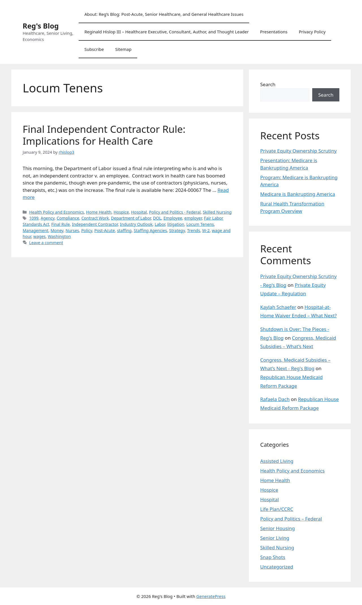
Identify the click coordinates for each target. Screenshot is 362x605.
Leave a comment (46, 242)
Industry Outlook (136, 224)
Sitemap (123, 49)
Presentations (273, 31)
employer (193, 218)
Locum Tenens (200, 224)
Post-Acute (104, 230)
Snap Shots (272, 557)
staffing (124, 230)
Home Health (98, 212)
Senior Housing (277, 528)
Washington (59, 236)
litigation (175, 224)
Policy (86, 230)
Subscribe (94, 49)
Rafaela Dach (275, 399)
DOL (157, 218)
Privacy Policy (312, 31)
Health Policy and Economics (56, 212)
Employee (172, 218)
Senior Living (274, 538)
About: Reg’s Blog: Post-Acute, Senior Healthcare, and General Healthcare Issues (163, 14)
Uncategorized (276, 566)
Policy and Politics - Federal (175, 212)
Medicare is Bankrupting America (297, 194)
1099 (33, 218)
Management (35, 230)
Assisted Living (277, 461)
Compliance (68, 218)
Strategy (177, 230)
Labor (160, 224)
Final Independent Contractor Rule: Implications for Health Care (104, 135)
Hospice (121, 212)
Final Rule (60, 224)
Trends (193, 230)
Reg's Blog (41, 26)
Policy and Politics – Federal (291, 518)
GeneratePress (210, 596)
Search (267, 84)
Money (57, 230)
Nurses (72, 230)
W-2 (206, 230)
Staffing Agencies (150, 230)
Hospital (139, 212)
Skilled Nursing (217, 212)
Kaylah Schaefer (278, 307)
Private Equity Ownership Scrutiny (298, 151)
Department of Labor (131, 218)
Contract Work (95, 218)
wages (39, 236)
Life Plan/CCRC (276, 509)
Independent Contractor (95, 224)
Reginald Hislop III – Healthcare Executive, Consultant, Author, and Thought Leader (166, 31)
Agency (48, 218)
